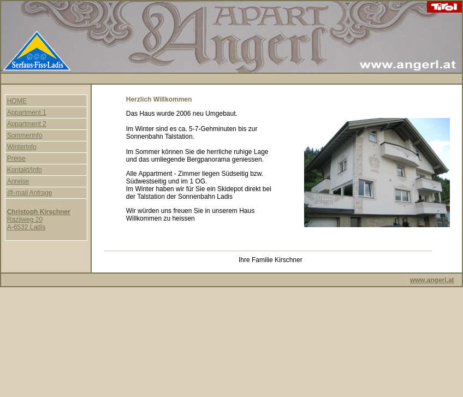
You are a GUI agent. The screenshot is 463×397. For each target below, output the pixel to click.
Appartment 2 (26, 124)
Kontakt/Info (24, 170)
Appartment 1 (26, 112)
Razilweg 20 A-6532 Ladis (38, 219)
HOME (17, 101)
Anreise (18, 181)
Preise (16, 158)
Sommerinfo (25, 135)
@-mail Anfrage (29, 193)
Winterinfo (22, 147)
